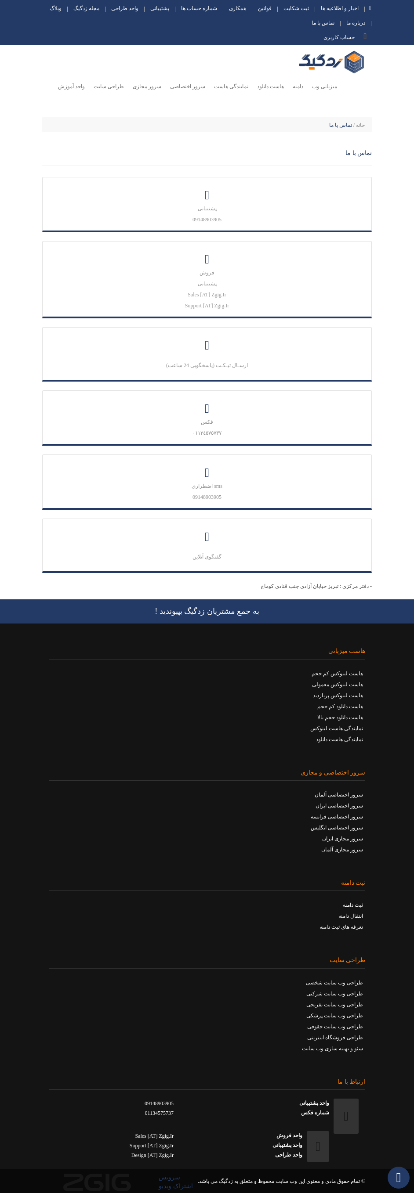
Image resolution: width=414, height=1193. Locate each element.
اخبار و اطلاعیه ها (340, 9)
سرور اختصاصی (187, 86)
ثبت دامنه (353, 905)
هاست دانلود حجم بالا (340, 717)
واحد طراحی (124, 9)
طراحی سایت (109, 86)
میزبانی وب (324, 86)
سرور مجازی (147, 86)
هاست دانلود (270, 86)
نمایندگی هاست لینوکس (336, 728)
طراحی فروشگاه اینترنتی (335, 1037)
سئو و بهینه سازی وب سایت (332, 1048)
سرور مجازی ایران (342, 839)
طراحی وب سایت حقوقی (335, 1027)
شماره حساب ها (199, 9)
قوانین (265, 9)
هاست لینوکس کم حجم (337, 673)
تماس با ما (323, 23)
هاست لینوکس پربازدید (338, 695)
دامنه (298, 86)
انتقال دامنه (350, 916)
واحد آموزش (71, 86)
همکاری (237, 9)
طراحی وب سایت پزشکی (334, 1016)
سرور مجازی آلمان (342, 850)
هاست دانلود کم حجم (340, 706)
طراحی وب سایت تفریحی (334, 1005)
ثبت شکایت (296, 9)
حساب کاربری (347, 36)
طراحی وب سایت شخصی (334, 983)
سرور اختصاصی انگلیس (337, 828)
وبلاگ (56, 9)
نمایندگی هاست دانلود (339, 739)
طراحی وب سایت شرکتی (334, 994)
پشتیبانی (159, 9)
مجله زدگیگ (86, 9)
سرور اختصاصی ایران (339, 806)
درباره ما (355, 23)
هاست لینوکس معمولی (337, 684)
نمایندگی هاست (231, 86)
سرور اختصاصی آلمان (339, 795)
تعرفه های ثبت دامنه (341, 927)
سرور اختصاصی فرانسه (337, 817)
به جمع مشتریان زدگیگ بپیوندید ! (207, 611)
